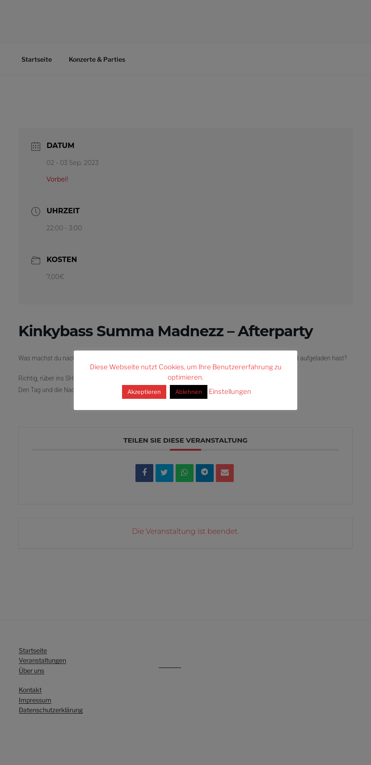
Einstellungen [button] (230, 392)
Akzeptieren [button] (144, 391)
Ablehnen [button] (188, 391)
